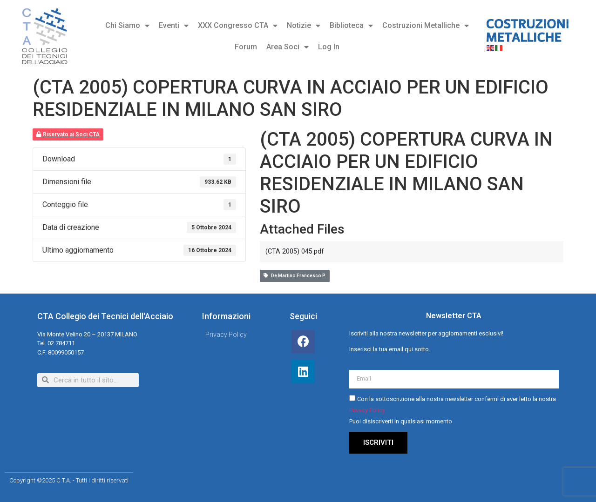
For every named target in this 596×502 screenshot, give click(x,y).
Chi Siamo (127, 25)
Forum (246, 46)
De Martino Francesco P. (295, 275)
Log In (328, 46)
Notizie (303, 25)
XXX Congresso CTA (238, 25)
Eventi (174, 25)
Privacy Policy (367, 410)
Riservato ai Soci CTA (68, 134)
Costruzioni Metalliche (425, 25)
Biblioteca (351, 25)
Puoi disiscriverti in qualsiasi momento (400, 421)
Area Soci (287, 47)
